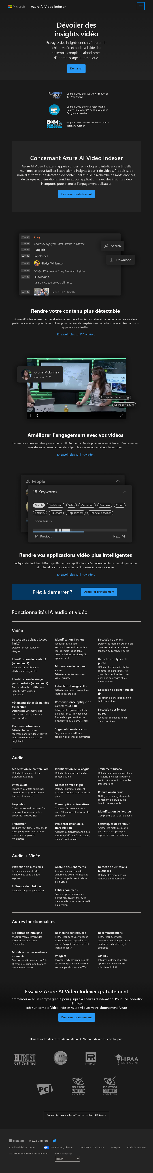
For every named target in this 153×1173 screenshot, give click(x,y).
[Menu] (141, 6)
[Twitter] (54, 1141)
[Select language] (67, 1159)
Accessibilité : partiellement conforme (28, 1153)
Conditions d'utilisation (92, 1147)
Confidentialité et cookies (22, 1147)
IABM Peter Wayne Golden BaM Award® (86, 108)
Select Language (63, 1153)
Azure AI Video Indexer (48, 6)
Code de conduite (136, 1147)
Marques (115, 1147)
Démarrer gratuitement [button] (76, 1017)
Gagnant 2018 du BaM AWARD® (84, 122)
